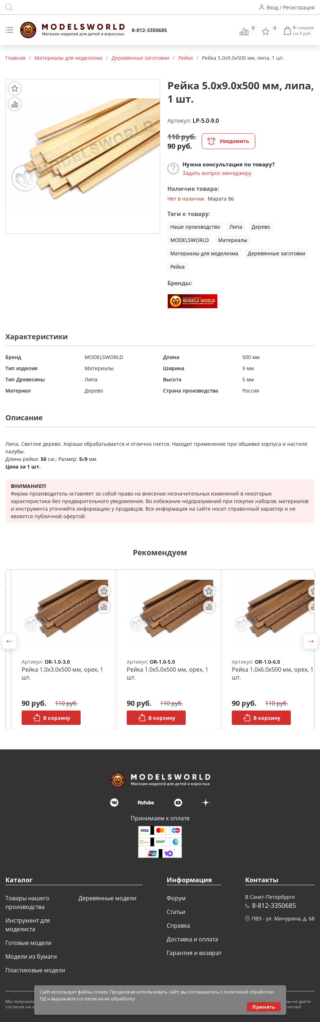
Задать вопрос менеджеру (217, 172)
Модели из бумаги (31, 956)
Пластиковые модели (35, 970)
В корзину (51, 717)
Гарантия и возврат (194, 953)
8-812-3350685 (149, 30)
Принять (263, 1007)
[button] (9, 641)
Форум (176, 898)
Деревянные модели (107, 898)
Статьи (176, 912)
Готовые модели (28, 943)
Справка (178, 925)
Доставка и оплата (192, 939)
